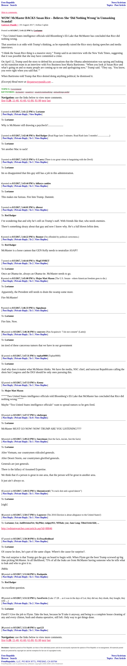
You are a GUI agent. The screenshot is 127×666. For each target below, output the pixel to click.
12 (2, 382)
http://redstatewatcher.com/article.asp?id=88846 (26, 528)
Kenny (40, 382)
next (44, 100)
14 (2, 439)
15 (2, 491)
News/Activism (118, 2)
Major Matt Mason (45, 278)
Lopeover (41, 515)
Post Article (120, 5)
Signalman (41, 308)
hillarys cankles (43, 183)
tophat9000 (42, 356)
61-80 (30, 100)
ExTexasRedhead (45, 539)
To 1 (31, 138)
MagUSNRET (42, 261)
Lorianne (40, 111)
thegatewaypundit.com (39, 81)
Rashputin (42, 574)
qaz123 (40, 627)
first (3, 100)
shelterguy (42, 415)
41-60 (23, 100)
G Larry (40, 159)
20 (2, 627)
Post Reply (8, 114)
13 (2, 415)
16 (2, 515)
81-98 (38, 100)
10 (2, 332)
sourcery (41, 332)
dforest (39, 207)
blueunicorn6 (43, 491)
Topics (110, 5)
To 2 (31, 239)
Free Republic (8, 2)
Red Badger (41, 135)
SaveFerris (42, 598)
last (49, 100)
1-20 (8, 100)
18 (2, 574)
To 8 (31, 418)
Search (13, 5)
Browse (4, 5)
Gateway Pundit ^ (9, 25)
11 (2, 356)
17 (2, 539)
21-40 (15, 100)
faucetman (42, 439)
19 (2, 598)
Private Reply (21, 114)
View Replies (35, 114)
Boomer (39, 237)
